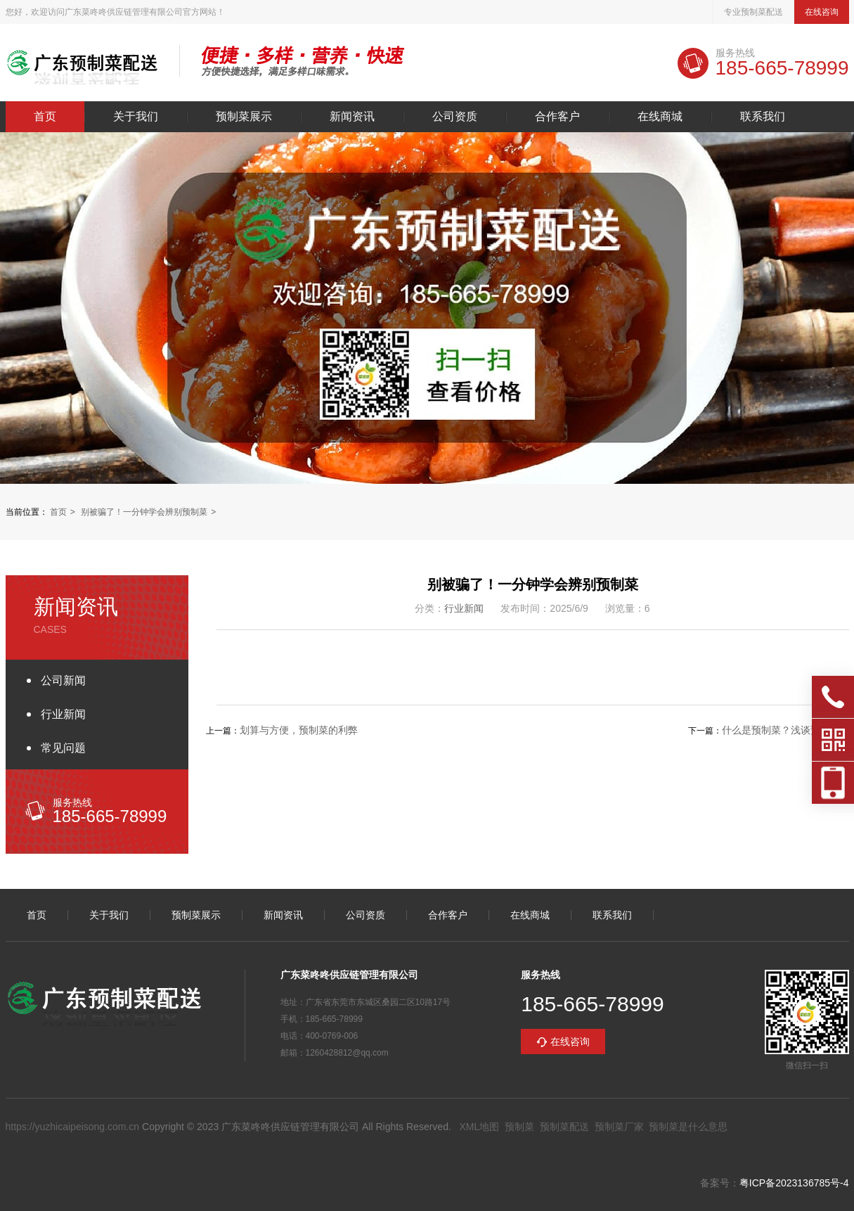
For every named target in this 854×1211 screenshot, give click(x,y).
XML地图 (479, 1126)
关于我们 (135, 116)
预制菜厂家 (619, 1126)
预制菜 (519, 1126)
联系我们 (762, 116)
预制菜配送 (564, 1126)
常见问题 (63, 748)
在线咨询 (822, 12)
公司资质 (454, 116)
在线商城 (660, 116)
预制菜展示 (244, 116)
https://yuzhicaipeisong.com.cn (73, 1126)
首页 (45, 116)
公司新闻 (63, 680)
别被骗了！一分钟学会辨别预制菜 (144, 512)
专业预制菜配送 (753, 12)
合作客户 (557, 116)
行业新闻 (63, 714)
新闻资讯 (352, 116)
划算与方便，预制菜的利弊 (299, 730)
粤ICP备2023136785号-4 (794, 1182)
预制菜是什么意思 (688, 1126)
